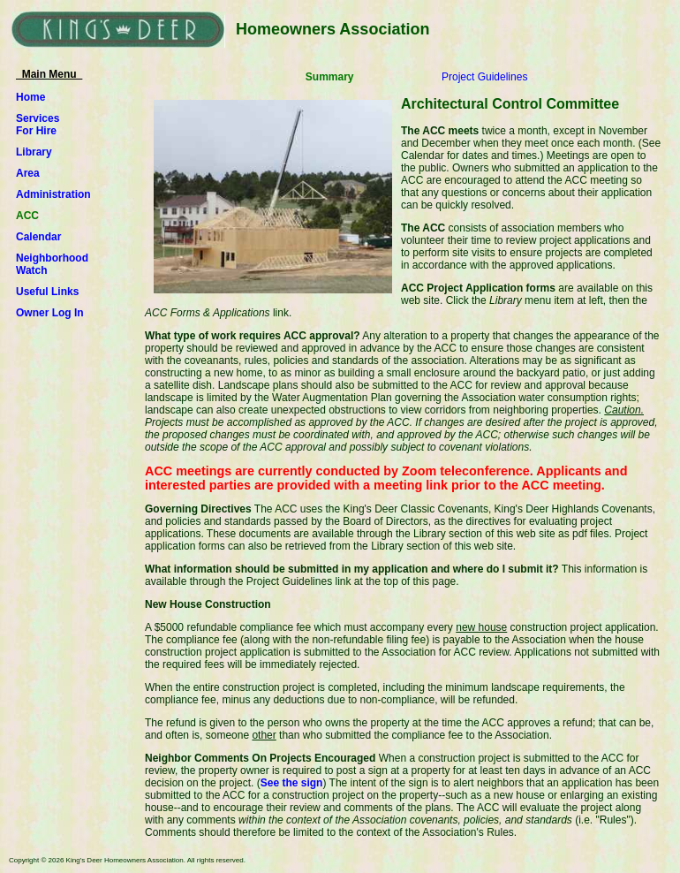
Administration (53, 194)
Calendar (38, 237)
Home (30, 97)
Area (28, 173)
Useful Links (47, 291)
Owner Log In (50, 313)
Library (34, 152)
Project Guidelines (484, 77)
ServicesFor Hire (37, 124)
